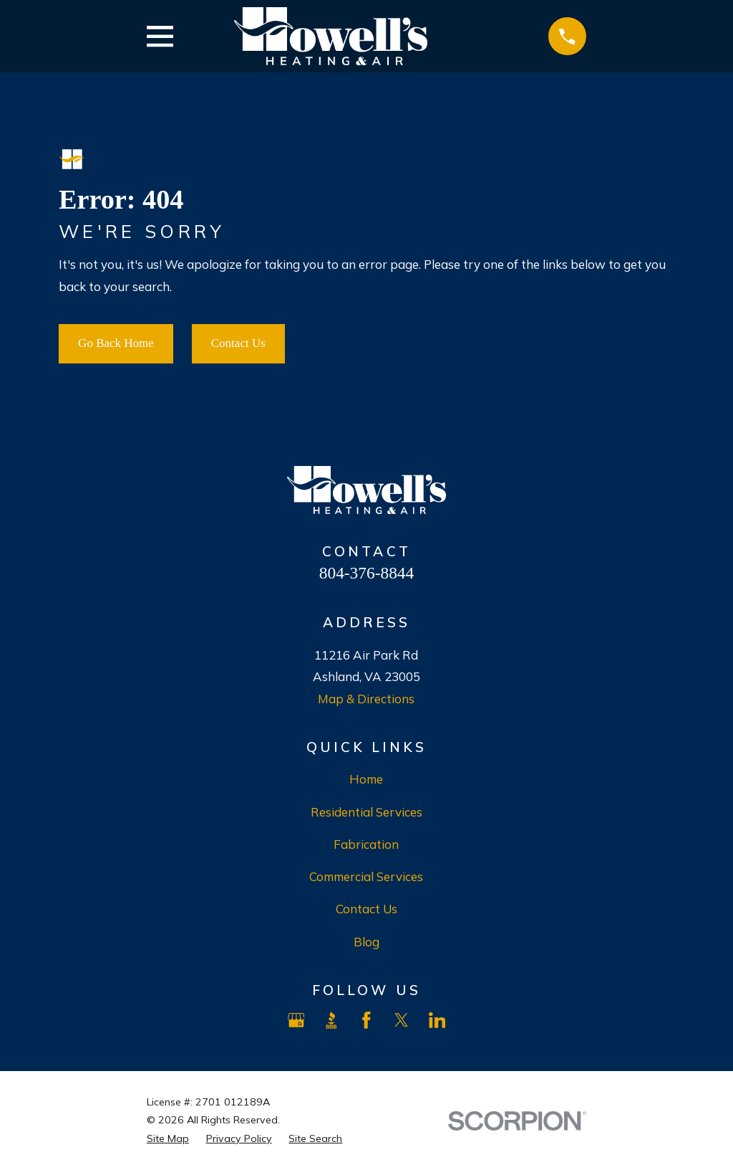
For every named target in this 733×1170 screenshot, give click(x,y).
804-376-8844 (366, 572)
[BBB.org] (331, 1020)
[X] (401, 1020)
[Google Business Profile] (296, 1020)
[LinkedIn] (437, 1020)
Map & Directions (366, 698)
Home (366, 778)
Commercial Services (366, 876)
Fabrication (366, 844)
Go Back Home (116, 343)
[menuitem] (168, 1139)
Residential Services (366, 811)
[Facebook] (366, 1020)
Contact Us (238, 343)
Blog (366, 941)
